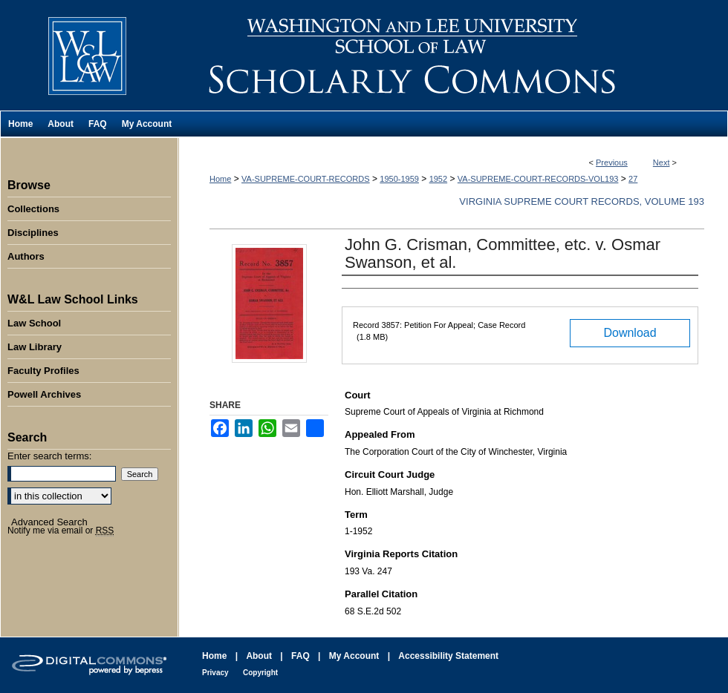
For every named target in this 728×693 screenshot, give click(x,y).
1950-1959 (399, 178)
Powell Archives (44, 394)
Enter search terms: (49, 456)
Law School (34, 323)
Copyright (260, 673)
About (259, 656)
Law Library (34, 346)
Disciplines (33, 232)
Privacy (215, 673)
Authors (26, 256)
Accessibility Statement (448, 656)
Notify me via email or (60, 530)
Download (629, 332)
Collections (33, 208)
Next (661, 162)
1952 (438, 178)
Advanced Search (49, 522)
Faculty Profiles (43, 370)
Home (220, 178)
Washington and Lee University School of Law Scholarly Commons (453, 55)
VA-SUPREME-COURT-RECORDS (305, 178)
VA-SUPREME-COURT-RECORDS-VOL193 (538, 178)
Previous (612, 162)
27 (632, 178)
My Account (354, 656)
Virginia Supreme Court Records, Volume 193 (581, 201)
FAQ (300, 656)
